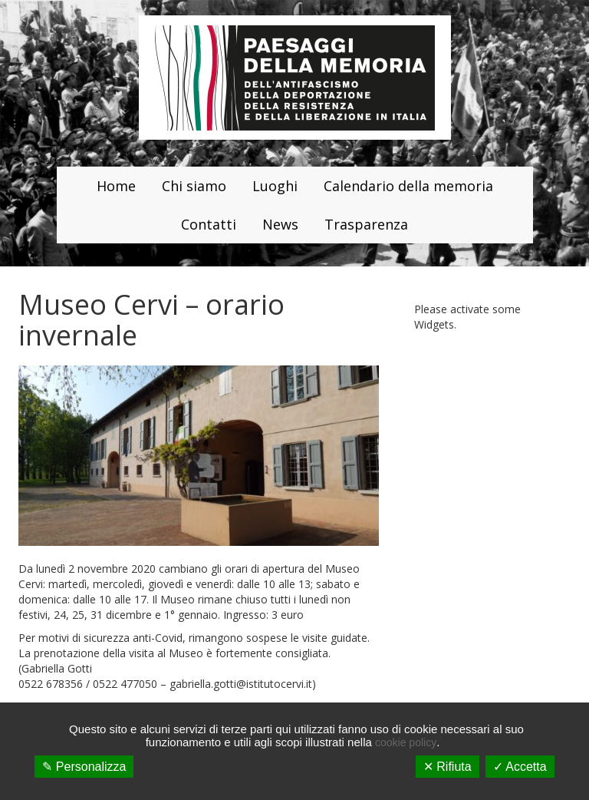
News (280, 224)
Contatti (208, 224)
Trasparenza (366, 224)
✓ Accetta (520, 766)
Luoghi (275, 186)
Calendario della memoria (408, 186)
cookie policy (405, 742)
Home (116, 186)
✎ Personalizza (84, 766)
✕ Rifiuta (447, 766)
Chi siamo (194, 186)
